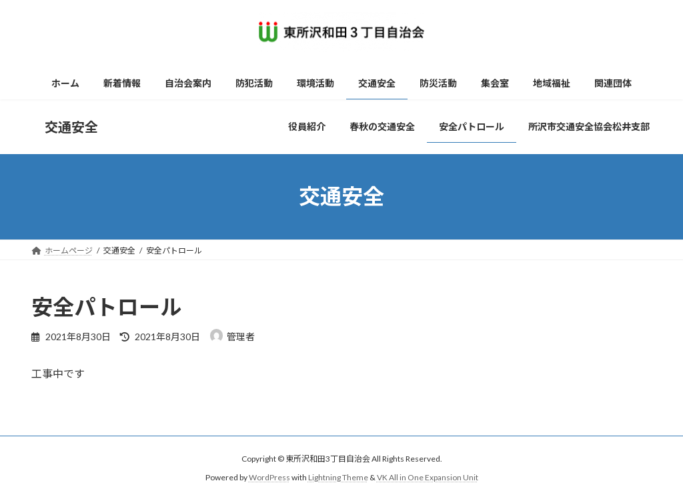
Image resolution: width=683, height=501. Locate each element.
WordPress (269, 478)
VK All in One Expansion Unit (427, 478)
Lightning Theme (338, 478)
